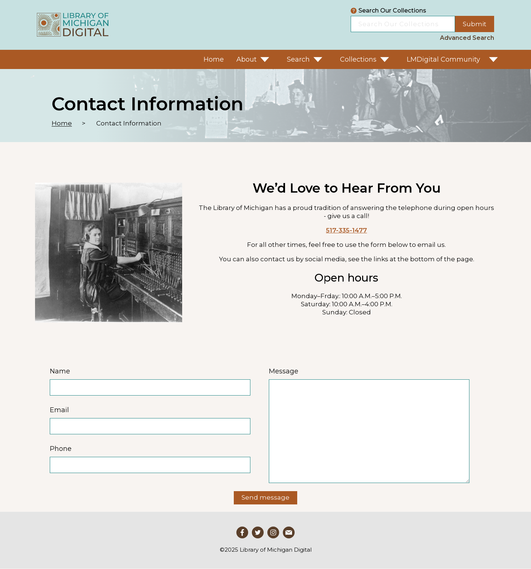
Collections (358, 59)
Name (60, 371)
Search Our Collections (388, 10)
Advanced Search (467, 37)
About (246, 59)
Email (59, 410)
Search (298, 59)
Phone (61, 449)
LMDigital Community (443, 59)
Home (214, 59)
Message (283, 371)
